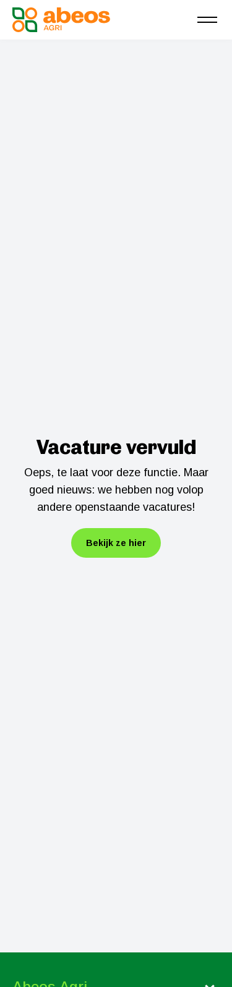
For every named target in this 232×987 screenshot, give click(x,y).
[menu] (207, 20)
